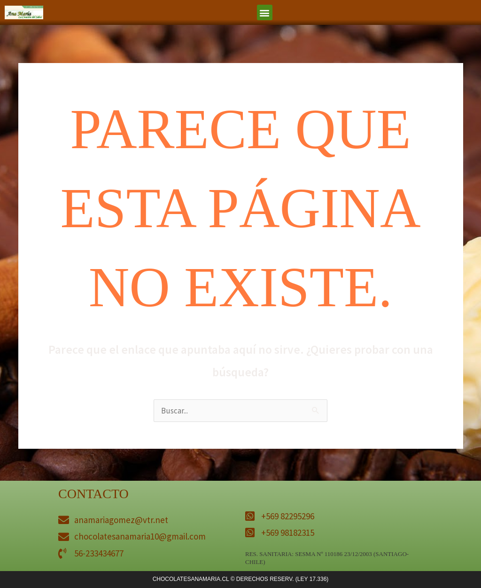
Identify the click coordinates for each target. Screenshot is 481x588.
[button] (264, 12)
